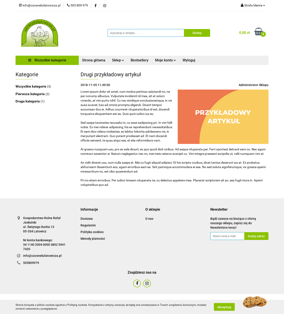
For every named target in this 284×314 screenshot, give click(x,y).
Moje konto (165, 60)
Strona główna (93, 60)
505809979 (31, 263)
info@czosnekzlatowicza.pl (42, 255)
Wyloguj (189, 60)
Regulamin (88, 225)
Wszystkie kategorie (47, 60)
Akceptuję (224, 307)
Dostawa (87, 218)
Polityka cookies (92, 232)
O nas (149, 218)
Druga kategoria (28, 101)
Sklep (118, 60)
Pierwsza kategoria (30, 94)
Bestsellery (139, 60)
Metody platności (93, 238)
